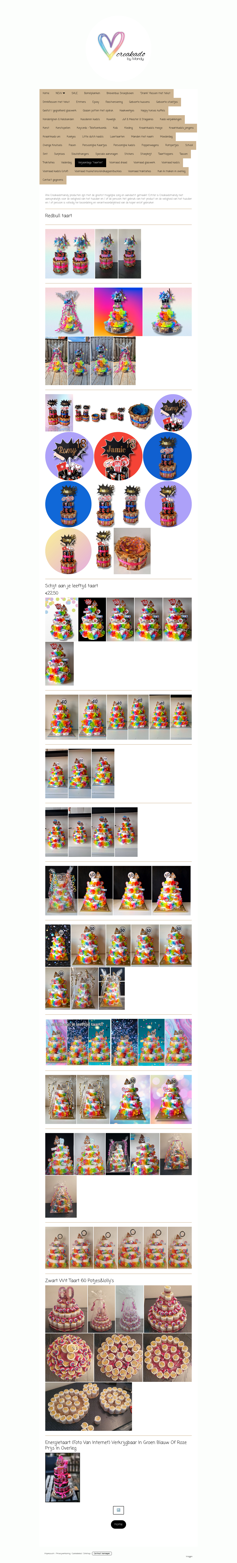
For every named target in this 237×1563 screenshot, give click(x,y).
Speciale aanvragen (106, 154)
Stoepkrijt (146, 154)
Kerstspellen (63, 128)
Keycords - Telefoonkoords (91, 128)
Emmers (81, 102)
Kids (115, 128)
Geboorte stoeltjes (167, 102)
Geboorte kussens (139, 102)
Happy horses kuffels (153, 111)
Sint (45, 154)
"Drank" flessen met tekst (155, 93)
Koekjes (71, 137)
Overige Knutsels (52, 145)
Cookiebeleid (77, 1553)
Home (46, 93)
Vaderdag (66, 163)
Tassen (184, 154)
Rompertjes (172, 145)
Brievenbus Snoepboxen (120, 93)
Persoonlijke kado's (124, 145)
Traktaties (49, 163)
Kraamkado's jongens (181, 128)
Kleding (128, 128)
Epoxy (95, 102)
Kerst (46, 128)
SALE (75, 93)
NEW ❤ (60, 93)
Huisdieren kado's (90, 119)
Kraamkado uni (51, 137)
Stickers (129, 154)
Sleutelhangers (80, 154)
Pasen (72, 145)
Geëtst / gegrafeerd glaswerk (59, 111)
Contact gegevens (53, 180)
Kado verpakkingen (171, 119)
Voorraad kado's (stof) (55, 171)
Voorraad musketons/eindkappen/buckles (98, 171)
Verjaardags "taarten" (90, 163)
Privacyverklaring (63, 1553)
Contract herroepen (102, 1553)
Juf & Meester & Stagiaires (137, 119)
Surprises (59, 154)
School (189, 145)
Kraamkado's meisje (150, 128)
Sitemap (86, 1553)
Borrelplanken (92, 93)
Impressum (49, 1553)
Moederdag (166, 137)
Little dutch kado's (93, 137)
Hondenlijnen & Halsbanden (58, 119)
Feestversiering (114, 102)
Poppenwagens (150, 145)
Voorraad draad (118, 163)
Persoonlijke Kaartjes (94, 145)
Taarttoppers (165, 154)
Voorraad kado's (171, 163)
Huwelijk (111, 119)
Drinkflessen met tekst (56, 102)
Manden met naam (142, 137)
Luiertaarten (117, 137)
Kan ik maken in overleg (171, 171)
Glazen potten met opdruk (98, 111)
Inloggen (189, 1556)
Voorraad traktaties (139, 171)
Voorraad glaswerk (144, 163)
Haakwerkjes (127, 111)
